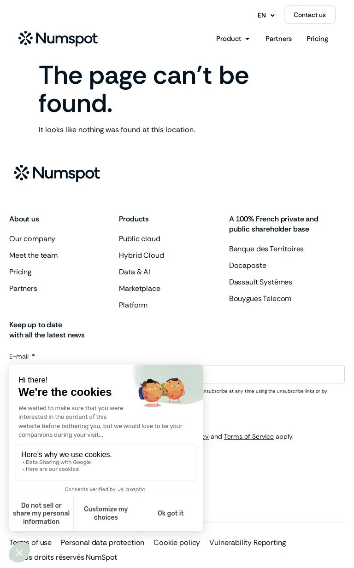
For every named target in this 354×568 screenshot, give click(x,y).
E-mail (19, 356)
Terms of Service (249, 436)
